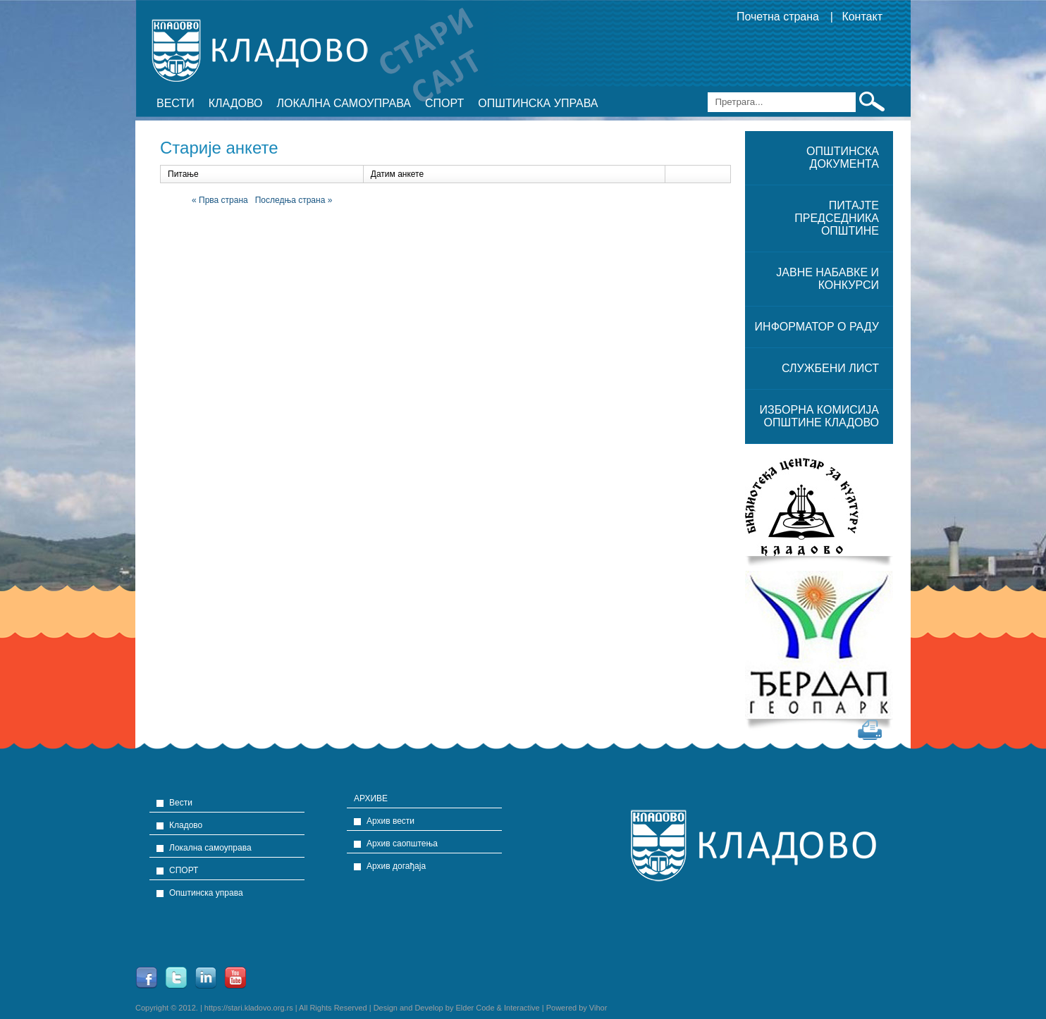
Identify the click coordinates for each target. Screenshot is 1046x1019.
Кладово (236, 103)
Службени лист (830, 368)
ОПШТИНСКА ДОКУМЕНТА (842, 157)
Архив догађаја (396, 866)
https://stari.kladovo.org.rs (248, 1007)
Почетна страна (778, 17)
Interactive (522, 1007)
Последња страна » (294, 200)
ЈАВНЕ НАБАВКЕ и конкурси (827, 278)
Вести (175, 103)
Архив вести (390, 821)
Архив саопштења (402, 843)
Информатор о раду (817, 327)
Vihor (598, 1007)
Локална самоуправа (344, 103)
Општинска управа (538, 103)
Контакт (862, 17)
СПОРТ (444, 103)
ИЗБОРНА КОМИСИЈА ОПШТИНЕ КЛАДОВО (819, 416)
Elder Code (474, 1007)
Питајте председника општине (836, 218)
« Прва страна (220, 200)
